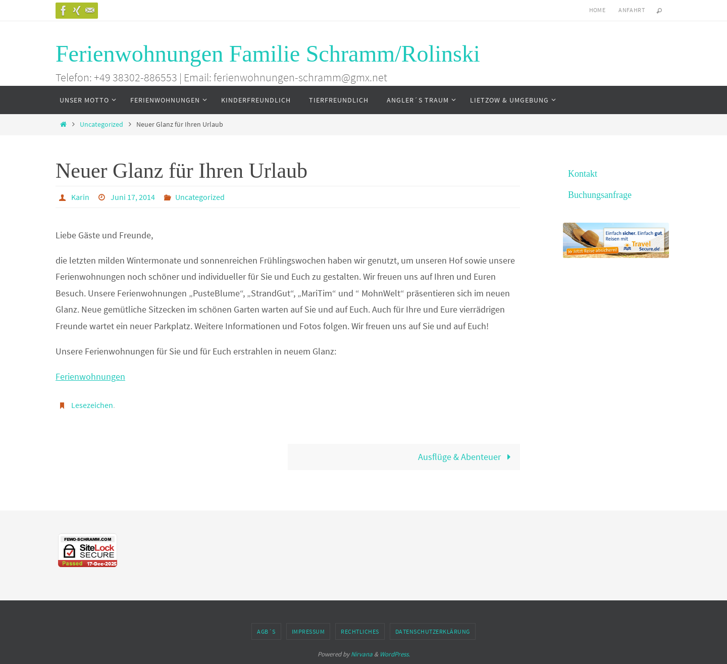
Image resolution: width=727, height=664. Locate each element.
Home (597, 10)
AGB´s (266, 631)
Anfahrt (631, 10)
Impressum (308, 631)
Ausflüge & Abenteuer (466, 457)
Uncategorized (101, 124)
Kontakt (582, 174)
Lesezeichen (92, 405)
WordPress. (395, 654)
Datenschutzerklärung (432, 631)
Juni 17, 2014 (133, 197)
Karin (80, 197)
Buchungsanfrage (600, 195)
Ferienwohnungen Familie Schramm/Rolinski (268, 54)
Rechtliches (360, 631)
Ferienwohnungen (90, 376)
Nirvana (362, 654)
